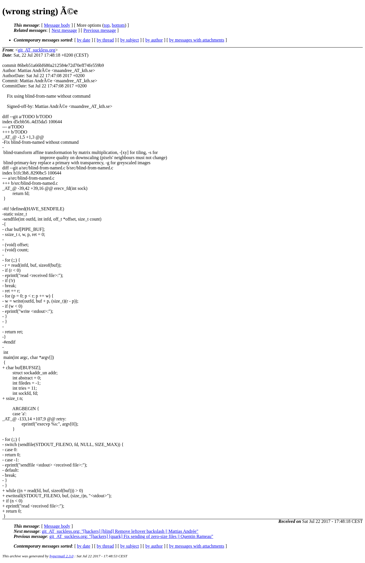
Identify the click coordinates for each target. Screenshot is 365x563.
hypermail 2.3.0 (62, 556)
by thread (105, 40)
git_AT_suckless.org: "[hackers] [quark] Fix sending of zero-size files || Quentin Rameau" (131, 536)
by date (83, 40)
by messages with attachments (196, 40)
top (106, 25)
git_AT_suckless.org (36, 50)
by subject (129, 40)
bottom (118, 25)
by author (154, 40)
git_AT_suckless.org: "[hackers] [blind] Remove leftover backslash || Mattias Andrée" (120, 531)
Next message (64, 30)
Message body (57, 25)
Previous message (99, 30)
